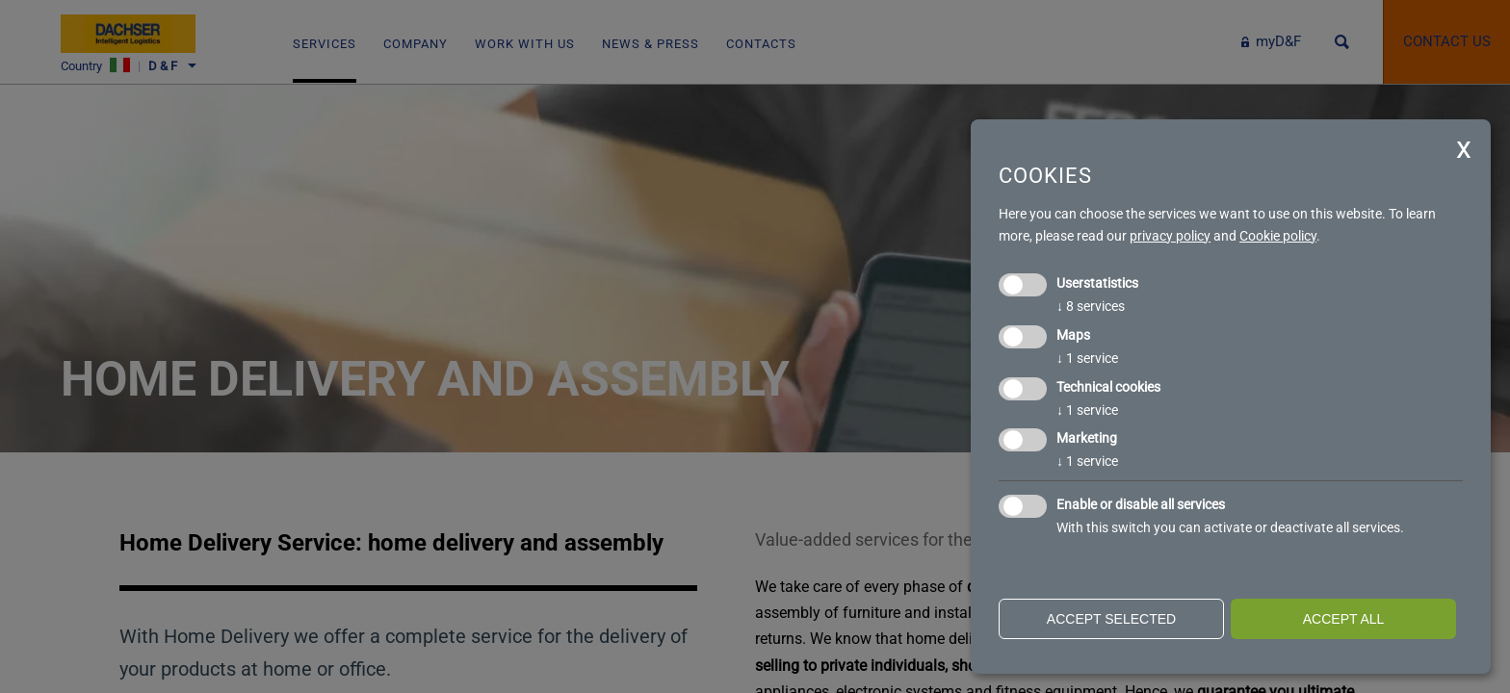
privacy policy (1170, 236)
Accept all (1344, 619)
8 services (1090, 306)
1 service (1087, 358)
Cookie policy (1277, 236)
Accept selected (1111, 619)
